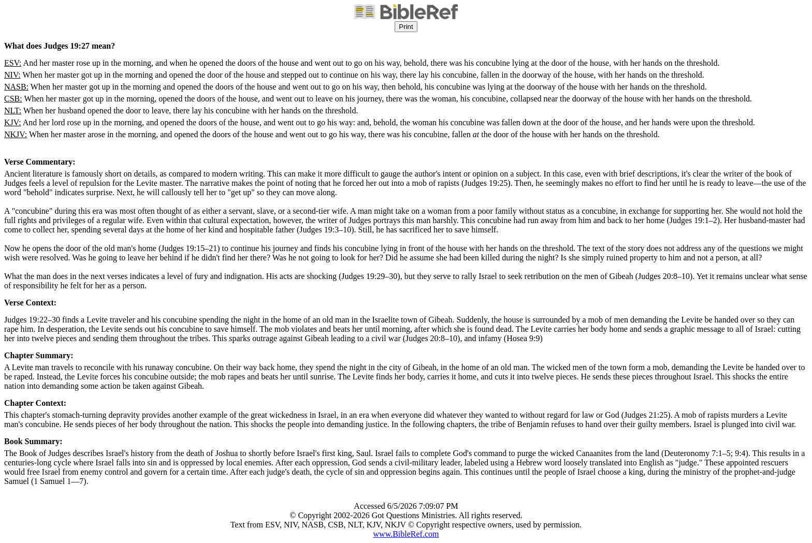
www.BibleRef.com (406, 534)
